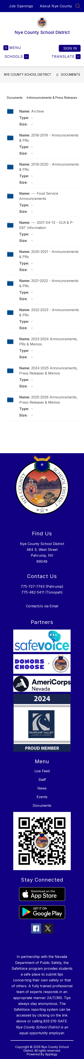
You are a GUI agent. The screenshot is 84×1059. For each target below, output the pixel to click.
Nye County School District (27, 74)
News (42, 788)
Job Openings (21, 6)
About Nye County (56, 6)
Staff (42, 779)
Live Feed (42, 771)
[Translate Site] (65, 56)
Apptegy (51, 1054)
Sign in (70, 48)
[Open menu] (12, 47)
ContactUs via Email (42, 606)
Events (42, 797)
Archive (37, 111)
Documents (70, 74)
